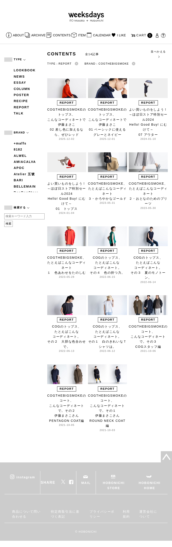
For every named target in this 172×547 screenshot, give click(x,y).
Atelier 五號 (24, 174)
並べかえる (158, 54)
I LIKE (121, 35)
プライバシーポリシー (102, 514)
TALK (19, 113)
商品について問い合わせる (26, 514)
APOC (19, 168)
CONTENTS (62, 35)
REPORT (21, 107)
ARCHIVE (38, 35)
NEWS (19, 76)
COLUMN (22, 89)
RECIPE (21, 101)
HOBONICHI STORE (114, 485)
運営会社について (148, 514)
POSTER (21, 95)
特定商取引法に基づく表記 (65, 514)
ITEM (82, 35)
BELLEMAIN (25, 186)
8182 (18, 149)
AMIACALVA (25, 162)
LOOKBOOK (25, 70)
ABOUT (18, 35)
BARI (18, 180)
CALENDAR (101, 35)
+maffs (20, 143)
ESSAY (20, 82)
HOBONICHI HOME (149, 485)
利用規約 (126, 514)
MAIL (86, 483)
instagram (25, 477)
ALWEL (20, 156)
